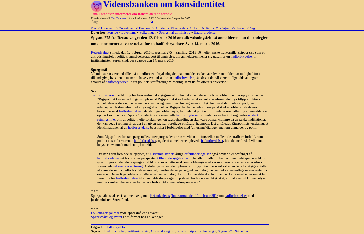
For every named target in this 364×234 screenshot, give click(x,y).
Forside (112, 32)
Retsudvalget (100, 52)
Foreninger (128, 28)
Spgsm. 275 (225, 231)
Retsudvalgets (160, 196)
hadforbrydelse (241, 56)
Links (195, 28)
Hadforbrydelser (205, 32)
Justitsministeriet (103, 95)
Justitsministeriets (161, 154)
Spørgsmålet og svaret (106, 217)
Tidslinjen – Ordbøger (232, 28)
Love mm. (109, 28)
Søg (252, 28)
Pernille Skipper (187, 231)
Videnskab (180, 28)
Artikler (162, 28)
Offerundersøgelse (163, 231)
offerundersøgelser (197, 154)
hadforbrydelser (117, 82)
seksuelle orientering (128, 166)
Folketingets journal (105, 213)
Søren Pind (242, 231)
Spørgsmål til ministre (174, 32)
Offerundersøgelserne (172, 158)
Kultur (208, 28)
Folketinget (148, 32)
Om (95, 28)
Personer (147, 28)
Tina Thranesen (119, 18)
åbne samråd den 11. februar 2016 (194, 196)
